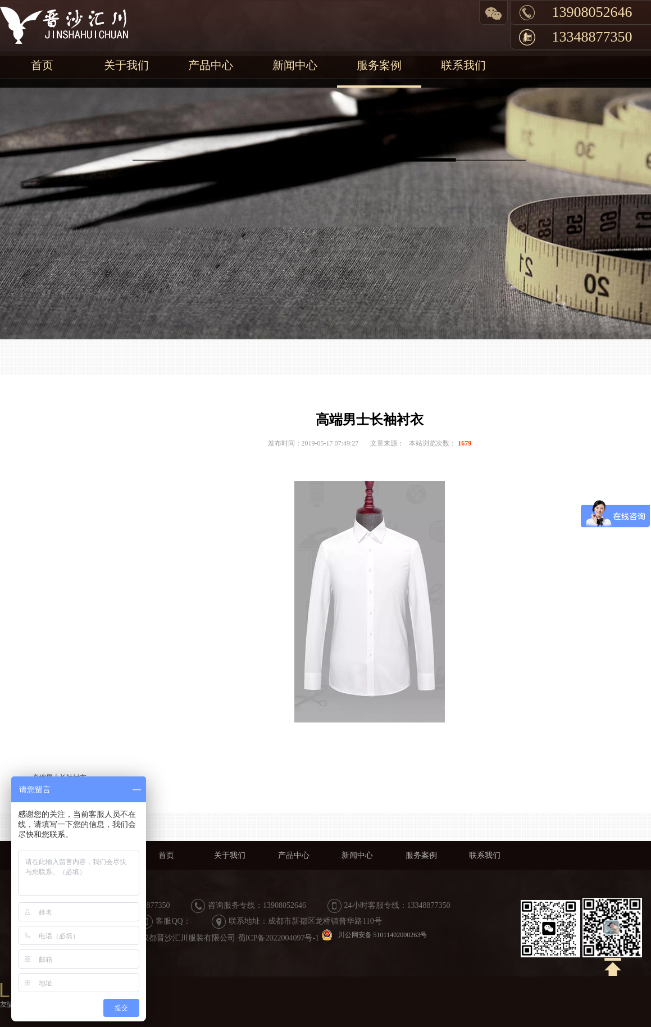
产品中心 (210, 65)
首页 (42, 65)
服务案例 (379, 65)
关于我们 (126, 65)
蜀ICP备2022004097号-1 (278, 938)
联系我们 (463, 65)
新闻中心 (294, 65)
